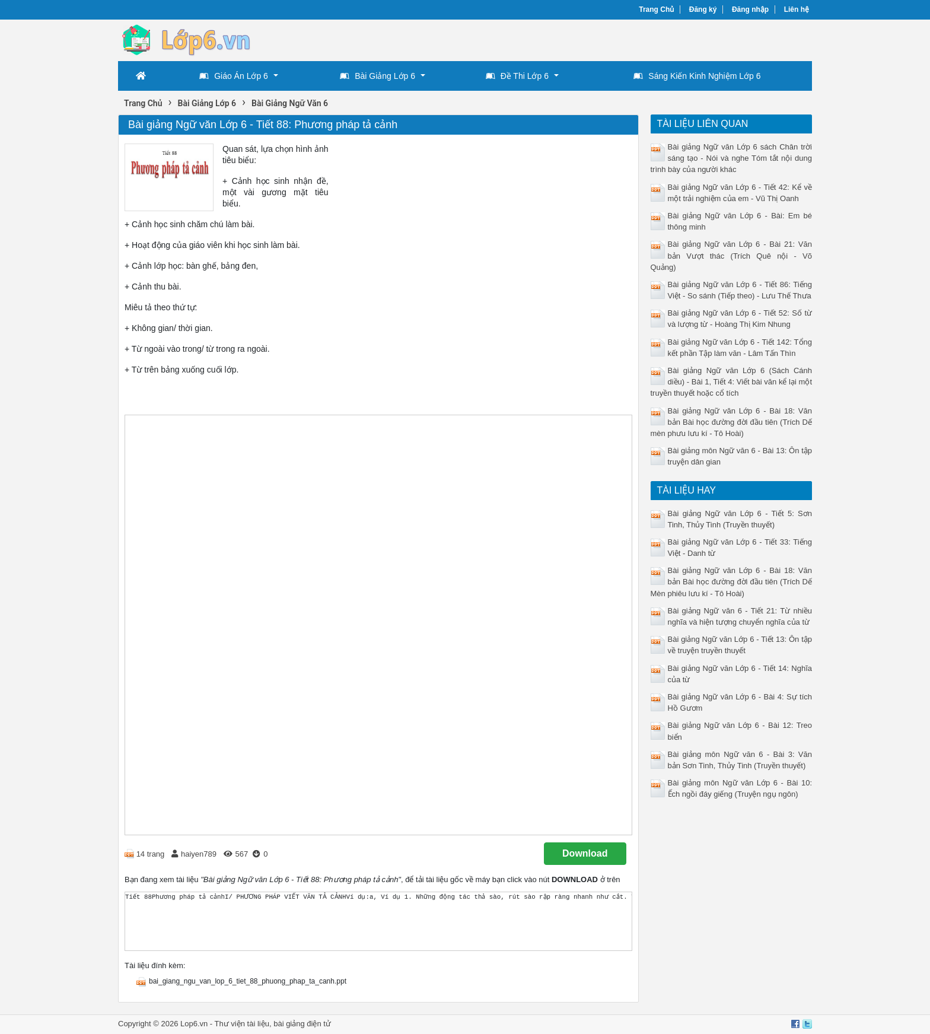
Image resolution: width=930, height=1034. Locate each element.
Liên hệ (796, 9)
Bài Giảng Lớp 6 (377, 76)
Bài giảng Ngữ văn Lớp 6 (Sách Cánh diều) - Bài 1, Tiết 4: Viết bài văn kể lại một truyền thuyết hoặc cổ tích (732, 381)
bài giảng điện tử (302, 1023)
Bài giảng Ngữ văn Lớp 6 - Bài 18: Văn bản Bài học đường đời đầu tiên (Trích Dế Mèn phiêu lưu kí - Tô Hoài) (732, 581)
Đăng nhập (750, 9)
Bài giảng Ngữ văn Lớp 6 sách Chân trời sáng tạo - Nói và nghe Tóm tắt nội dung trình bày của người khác (732, 158)
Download (584, 853)
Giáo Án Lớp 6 (233, 76)
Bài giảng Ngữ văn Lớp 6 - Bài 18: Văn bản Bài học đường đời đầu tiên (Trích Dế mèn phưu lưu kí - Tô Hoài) (732, 422)
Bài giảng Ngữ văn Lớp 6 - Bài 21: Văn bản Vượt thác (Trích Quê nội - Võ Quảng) (732, 255)
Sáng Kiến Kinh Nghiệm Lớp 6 (696, 76)
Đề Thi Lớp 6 (517, 76)
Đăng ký (703, 9)
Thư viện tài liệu (242, 1023)
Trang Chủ (656, 9)
